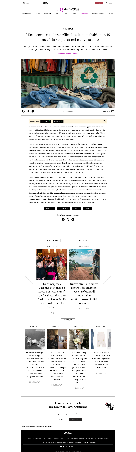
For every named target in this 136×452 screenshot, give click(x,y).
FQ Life (38, 13)
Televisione (47, 13)
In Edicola (61, 3)
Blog (66, 3)
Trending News (26, 13)
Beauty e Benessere (98, 13)
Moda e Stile (84, 13)
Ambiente (49, 208)
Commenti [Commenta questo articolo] (108, 111)
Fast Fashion (63, 208)
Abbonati (99, 3)
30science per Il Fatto (69, 54)
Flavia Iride (85, 308)
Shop (75, 3)
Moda (76, 208)
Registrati (75, 418)
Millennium (70, 3)
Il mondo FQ (81, 3)
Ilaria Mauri (35, 381)
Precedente (52, 240)
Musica (66, 13)
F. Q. (52, 312)
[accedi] (109, 3)
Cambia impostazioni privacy (62, 437)
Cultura (111, 13)
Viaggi (74, 13)
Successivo (84, 240)
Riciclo (87, 208)
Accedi (60, 418)
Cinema (58, 13)
